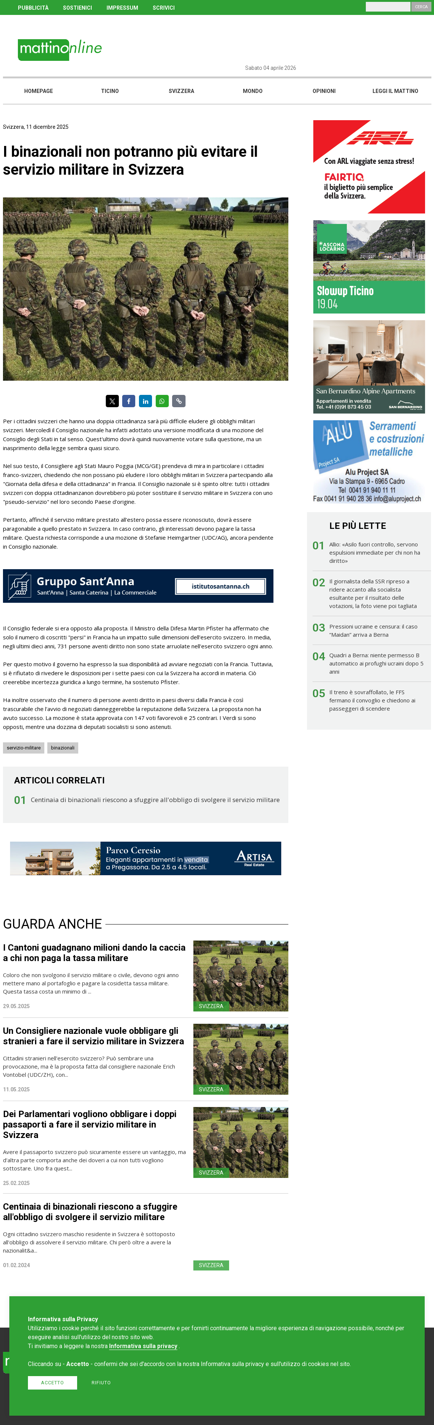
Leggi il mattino (395, 91)
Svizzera (181, 91)
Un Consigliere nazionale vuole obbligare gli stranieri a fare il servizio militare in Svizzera (93, 1036)
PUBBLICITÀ (33, 8)
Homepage (38, 91)
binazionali (63, 748)
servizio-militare (24, 748)
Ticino (110, 91)
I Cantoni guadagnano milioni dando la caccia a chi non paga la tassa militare (94, 952)
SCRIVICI (164, 8)
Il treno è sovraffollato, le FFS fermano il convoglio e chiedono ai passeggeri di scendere (372, 700)
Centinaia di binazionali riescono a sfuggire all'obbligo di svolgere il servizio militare (155, 799)
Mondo (253, 91)
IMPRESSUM (122, 8)
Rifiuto (101, 1382)
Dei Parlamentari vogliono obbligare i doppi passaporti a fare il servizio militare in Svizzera (90, 1124)
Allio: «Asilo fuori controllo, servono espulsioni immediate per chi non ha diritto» (374, 552)
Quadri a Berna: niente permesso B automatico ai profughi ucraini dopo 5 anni (376, 663)
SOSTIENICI (77, 8)
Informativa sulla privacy (143, 1346)
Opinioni (324, 91)
